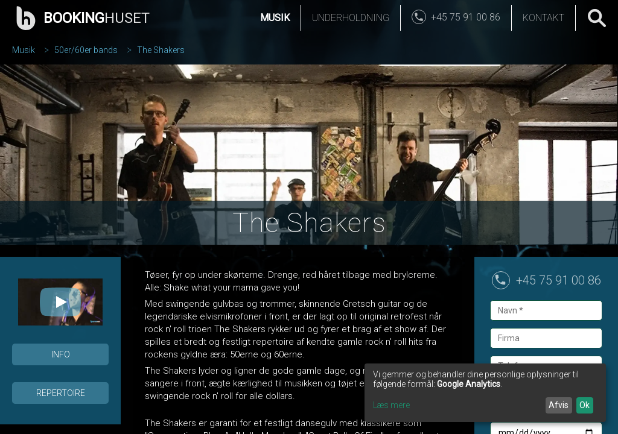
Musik (275, 18)
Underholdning (350, 18)
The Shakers (161, 50)
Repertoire (60, 393)
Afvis (559, 405)
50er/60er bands (86, 50)
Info (60, 354)
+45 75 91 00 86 (558, 280)
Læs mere (391, 405)
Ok (584, 405)
